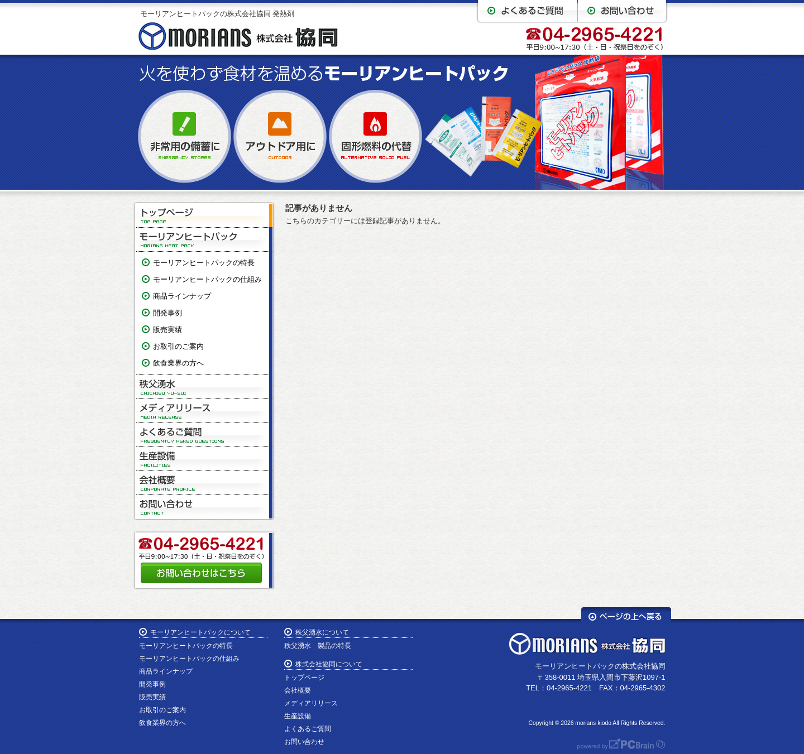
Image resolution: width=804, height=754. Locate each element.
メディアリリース (204, 411)
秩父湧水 (204, 387)
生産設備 (204, 459)
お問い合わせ (204, 506)
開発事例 (167, 313)
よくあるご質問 (204, 435)
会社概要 (204, 483)
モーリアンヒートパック (204, 240)
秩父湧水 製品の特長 (317, 646)
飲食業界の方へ (178, 363)
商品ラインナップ (182, 296)
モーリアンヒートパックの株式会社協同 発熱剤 (217, 13)
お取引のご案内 (178, 346)
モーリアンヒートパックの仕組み (207, 279)
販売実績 (167, 329)
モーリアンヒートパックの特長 (204, 262)
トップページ (204, 216)
